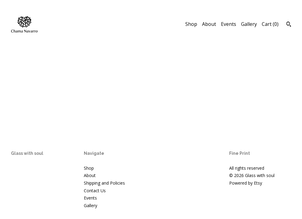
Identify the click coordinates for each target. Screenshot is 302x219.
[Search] (288, 25)
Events (228, 24)
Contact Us (95, 190)
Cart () (270, 24)
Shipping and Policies (104, 183)
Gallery (249, 24)
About (209, 24)
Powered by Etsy (245, 183)
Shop (191, 24)
